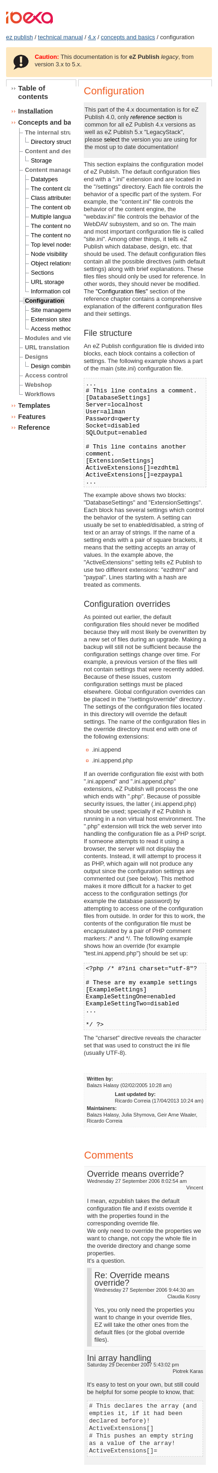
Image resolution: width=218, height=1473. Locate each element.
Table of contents (33, 92)
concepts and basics (128, 37)
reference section (153, 117)
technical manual (60, 37)
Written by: (100, 1079)
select (111, 139)
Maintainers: (101, 1108)
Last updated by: (135, 1094)
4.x (92, 37)
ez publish (19, 37)
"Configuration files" (122, 291)
